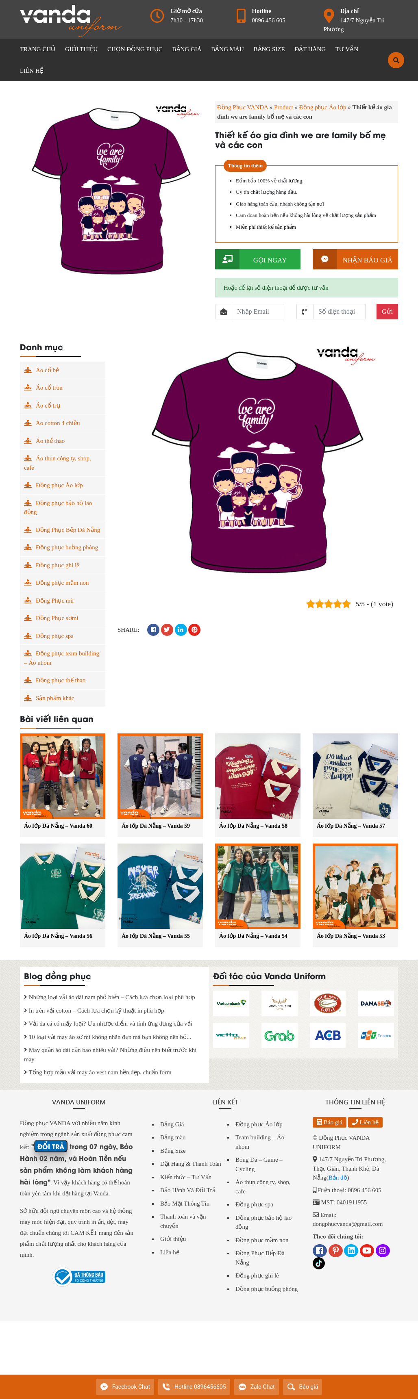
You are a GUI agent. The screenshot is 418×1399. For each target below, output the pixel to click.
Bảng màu (173, 1137)
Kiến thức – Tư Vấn (185, 1177)
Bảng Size (173, 1150)
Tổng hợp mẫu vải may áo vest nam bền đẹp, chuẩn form (98, 1072)
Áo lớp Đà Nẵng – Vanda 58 (253, 826)
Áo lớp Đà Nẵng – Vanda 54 (253, 936)
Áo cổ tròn (49, 387)
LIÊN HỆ (31, 70)
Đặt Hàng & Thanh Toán (190, 1163)
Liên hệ (169, 1252)
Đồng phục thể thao (60, 680)
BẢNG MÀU (227, 49)
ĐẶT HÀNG (310, 49)
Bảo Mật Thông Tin (184, 1203)
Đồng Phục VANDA (242, 107)
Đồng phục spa (55, 636)
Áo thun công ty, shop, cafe (57, 463)
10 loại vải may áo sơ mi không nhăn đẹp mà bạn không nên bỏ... (107, 1037)
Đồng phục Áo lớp (322, 107)
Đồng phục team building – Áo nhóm (61, 658)
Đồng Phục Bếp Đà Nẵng (68, 530)
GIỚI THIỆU (81, 49)
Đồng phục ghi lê (57, 565)
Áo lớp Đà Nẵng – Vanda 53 (351, 936)
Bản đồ (338, 1177)
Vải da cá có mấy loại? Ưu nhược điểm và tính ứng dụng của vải (108, 1023)
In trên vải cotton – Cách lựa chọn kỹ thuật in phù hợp (94, 1010)
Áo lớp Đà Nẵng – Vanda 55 (156, 936)
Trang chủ (37, 49)
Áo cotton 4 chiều (58, 423)
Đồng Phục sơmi (57, 618)
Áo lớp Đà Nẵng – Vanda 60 (58, 826)
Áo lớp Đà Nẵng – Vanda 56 (58, 936)
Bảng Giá (172, 1124)
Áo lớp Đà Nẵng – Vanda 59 (156, 826)
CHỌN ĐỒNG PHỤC (135, 49)
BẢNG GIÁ (187, 49)
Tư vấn (346, 49)
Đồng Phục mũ (55, 600)
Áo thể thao (50, 441)
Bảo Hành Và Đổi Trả (188, 1190)
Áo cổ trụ (48, 405)
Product (283, 107)
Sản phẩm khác (55, 698)
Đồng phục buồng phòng (67, 547)
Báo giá (329, 1122)
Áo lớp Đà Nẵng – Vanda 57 (351, 826)
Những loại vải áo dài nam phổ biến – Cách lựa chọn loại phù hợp (109, 997)
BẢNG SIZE (269, 49)
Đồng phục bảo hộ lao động (58, 508)
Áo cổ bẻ (47, 370)
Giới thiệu (173, 1239)
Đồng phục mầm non (62, 582)
